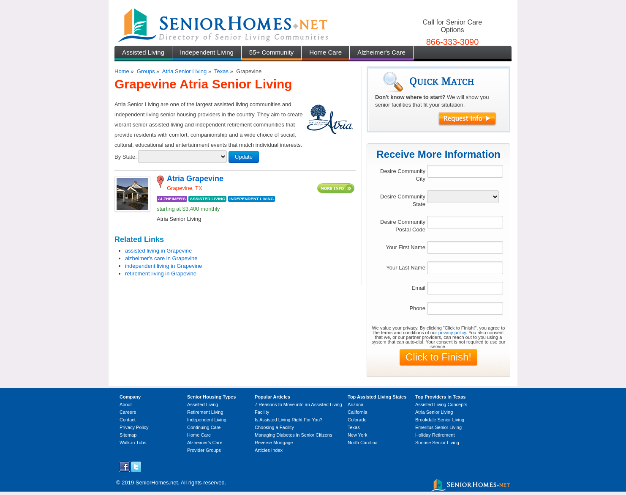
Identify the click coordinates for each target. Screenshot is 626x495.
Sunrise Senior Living (437, 442)
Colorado (357, 419)
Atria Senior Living (184, 71)
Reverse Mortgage (274, 442)
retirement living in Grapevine (160, 273)
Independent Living (207, 52)
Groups (146, 71)
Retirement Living (205, 412)
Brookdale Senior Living (439, 419)
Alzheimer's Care (381, 52)
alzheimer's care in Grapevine (161, 258)
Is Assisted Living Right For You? (288, 419)
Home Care (325, 52)
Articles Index (269, 450)
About (126, 404)
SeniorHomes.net (157, 482)
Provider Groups (204, 450)
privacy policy (452, 332)
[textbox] (465, 171)
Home (121, 71)
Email (418, 288)
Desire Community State (402, 200)
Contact (128, 419)
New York (357, 434)
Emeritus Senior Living (438, 427)
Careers (128, 412)
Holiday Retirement (435, 434)
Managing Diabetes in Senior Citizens (293, 434)
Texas (221, 71)
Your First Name (405, 247)
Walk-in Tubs (133, 442)
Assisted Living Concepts (441, 404)
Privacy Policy (134, 427)
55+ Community (271, 52)
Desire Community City (402, 175)
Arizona (355, 404)
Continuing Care (204, 427)
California (357, 412)
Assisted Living (143, 52)
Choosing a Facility (274, 427)
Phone (417, 308)
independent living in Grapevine (163, 266)
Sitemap (128, 434)
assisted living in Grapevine (158, 251)
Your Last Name (405, 267)
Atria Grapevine (195, 178)
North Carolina (363, 442)
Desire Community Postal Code (402, 226)
